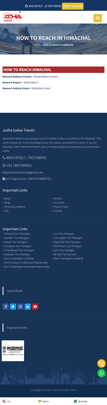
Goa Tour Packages (64, 233)
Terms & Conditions (14, 206)
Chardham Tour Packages (17, 246)
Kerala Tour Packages (15, 242)
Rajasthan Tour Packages (67, 242)
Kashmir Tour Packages (16, 237)
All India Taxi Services (65, 254)
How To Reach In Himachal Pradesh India (26, 262)
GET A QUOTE (72, 6)
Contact (58, 210)
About (7, 198)
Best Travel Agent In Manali (68, 258)
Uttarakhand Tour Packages (19, 250)
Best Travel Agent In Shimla (19, 258)
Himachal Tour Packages (17, 233)
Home (36, 44)
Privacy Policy (61, 206)
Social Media (15, 291)
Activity (58, 198)
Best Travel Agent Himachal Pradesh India (26, 266)
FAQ (6, 210)
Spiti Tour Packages (64, 250)
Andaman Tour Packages (17, 254)
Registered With (17, 328)
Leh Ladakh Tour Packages (68, 237)
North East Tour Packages (68, 246)
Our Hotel (59, 202)
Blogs (7, 202)
